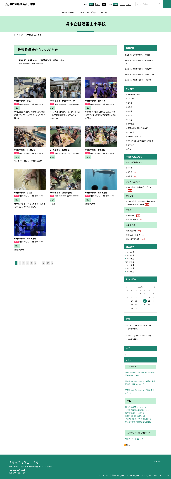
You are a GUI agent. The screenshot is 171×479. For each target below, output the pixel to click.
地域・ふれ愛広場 (134, 136)
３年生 (129, 107)
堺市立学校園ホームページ (135, 407)
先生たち (130, 145)
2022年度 (130, 265)
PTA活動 (130, 132)
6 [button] (35, 263)
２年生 (129, 103)
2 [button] (19, 263)
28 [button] (43, 263)
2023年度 (130, 261)
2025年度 (130, 255)
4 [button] (27, 263)
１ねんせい (131, 98)
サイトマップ (157, 461)
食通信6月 (133, 215)
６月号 (132, 168)
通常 (91, 4)
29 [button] (48, 263)
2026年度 (130, 252)
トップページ (69, 12)
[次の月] (154, 287)
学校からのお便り (88, 12)
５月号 (132, 172)
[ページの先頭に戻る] (168, 476)
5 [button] (31, 263)
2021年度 (130, 268)
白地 (97, 4)
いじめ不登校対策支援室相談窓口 (138, 422)
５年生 (129, 115)
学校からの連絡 (133, 94)
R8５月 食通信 (135, 219)
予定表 (104, 12)
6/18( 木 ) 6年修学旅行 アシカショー (139, 74)
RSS (128, 444)
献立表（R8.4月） (136, 239)
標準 (115, 4)
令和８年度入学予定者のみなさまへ (141, 140)
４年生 (129, 111)
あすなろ (130, 124)
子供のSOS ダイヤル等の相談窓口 (138, 419)
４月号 (132, 176)
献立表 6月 (134, 230)
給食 (129, 149)
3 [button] (23, 263)
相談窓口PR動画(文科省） (135, 416)
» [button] (52, 263)
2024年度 (130, 258)
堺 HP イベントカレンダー (135, 439)
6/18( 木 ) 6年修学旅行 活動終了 (138, 69)
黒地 (104, 4)
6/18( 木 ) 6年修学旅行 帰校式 (137, 55)
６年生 (129, 119)
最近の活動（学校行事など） (138, 128)
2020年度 (130, 271)
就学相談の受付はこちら (134, 413)
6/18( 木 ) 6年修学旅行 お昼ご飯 (138, 80)
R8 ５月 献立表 (136, 235)
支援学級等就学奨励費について (137, 410)
